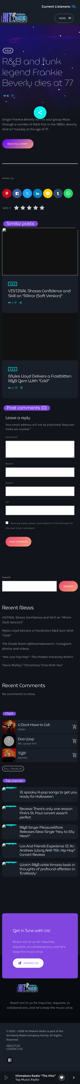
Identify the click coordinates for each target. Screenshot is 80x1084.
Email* (9, 482)
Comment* (12, 437)
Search (6, 577)
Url (7, 502)
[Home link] (28, 19)
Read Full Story (17, 143)
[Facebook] (9, 1060)
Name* (9, 463)
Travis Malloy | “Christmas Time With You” (32, 665)
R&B (8, 50)
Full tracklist (13, 768)
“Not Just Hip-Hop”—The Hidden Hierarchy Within (37, 657)
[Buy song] (73, 727)
